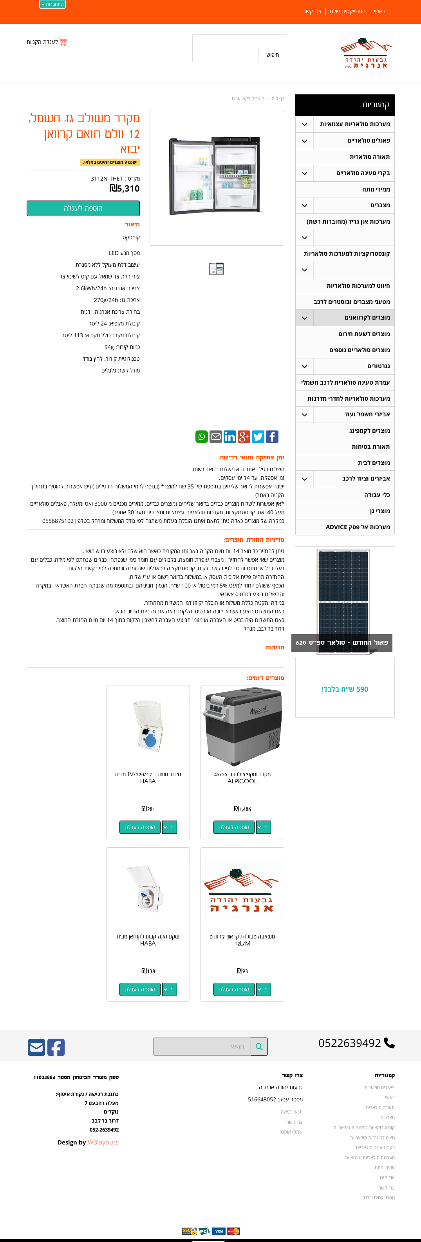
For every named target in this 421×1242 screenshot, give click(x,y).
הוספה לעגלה (236, 821)
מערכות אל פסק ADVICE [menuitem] (358, 528)
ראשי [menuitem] (379, 11)
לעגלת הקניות (42, 41)
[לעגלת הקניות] (47, 41)
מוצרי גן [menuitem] (380, 512)
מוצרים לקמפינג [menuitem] (369, 432)
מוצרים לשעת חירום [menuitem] (364, 335)
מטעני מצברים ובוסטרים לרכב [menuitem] (352, 302)
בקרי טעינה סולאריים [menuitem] (363, 173)
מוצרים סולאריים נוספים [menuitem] (359, 351)
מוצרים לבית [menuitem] (374, 464)
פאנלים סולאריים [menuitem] (368, 140)
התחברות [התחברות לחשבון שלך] (52, 4)
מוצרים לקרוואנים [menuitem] (367, 318)
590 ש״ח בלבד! (345, 690)
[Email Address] (36, 1042)
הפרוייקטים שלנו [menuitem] (348, 11)
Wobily (235, 1235)
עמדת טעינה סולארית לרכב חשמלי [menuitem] (345, 383)
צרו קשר (295, 1111)
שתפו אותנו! (291, 1121)
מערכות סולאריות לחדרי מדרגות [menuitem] (348, 399)
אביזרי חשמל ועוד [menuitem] (367, 415)
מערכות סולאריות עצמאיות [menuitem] (355, 124)
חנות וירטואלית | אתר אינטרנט (161, 1235)
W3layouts (103, 1131)
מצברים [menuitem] (380, 205)
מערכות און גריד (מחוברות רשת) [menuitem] (348, 222)
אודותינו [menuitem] (387, 1166)
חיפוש (272, 54)
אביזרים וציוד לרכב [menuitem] (366, 480)
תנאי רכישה (292, 1100)
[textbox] (345, 691)
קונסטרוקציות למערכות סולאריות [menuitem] (347, 254)
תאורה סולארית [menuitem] (370, 157)
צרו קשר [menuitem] (312, 11)
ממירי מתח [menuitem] (376, 189)
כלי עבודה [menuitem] (377, 496)
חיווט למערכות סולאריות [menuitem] (358, 286)
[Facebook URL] (56, 1042)
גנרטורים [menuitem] (378, 367)
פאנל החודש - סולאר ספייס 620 (342, 645)
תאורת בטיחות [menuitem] (371, 448)
